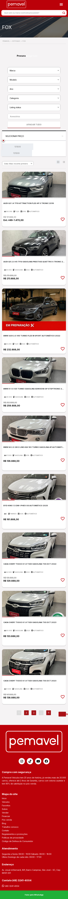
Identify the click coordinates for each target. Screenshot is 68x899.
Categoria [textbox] (14, 98)
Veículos (6, 802)
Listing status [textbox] (15, 107)
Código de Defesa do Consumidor (17, 841)
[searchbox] (33, 116)
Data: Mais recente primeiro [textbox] (16, 164)
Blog (4, 823)
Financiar (6, 816)
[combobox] (34, 70)
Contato (5, 830)
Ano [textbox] (11, 89)
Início (4, 798)
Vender (5, 812)
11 (48, 713)
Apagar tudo (31, 56)
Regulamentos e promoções (15, 834)
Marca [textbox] (12, 70)
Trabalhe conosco (10, 827)
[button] (61, 4)
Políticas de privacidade (13, 837)
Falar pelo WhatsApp (34, 895)
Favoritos (6, 805)
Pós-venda (7, 820)
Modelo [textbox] (13, 80)
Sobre (5, 809)
